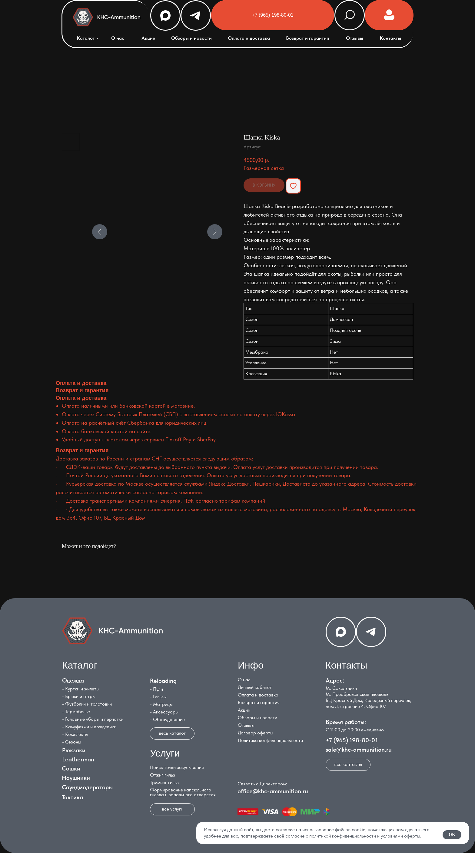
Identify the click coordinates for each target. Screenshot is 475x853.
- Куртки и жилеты (80, 689)
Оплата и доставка (249, 38)
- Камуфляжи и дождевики (89, 727)
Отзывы (354, 38)
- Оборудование (167, 719)
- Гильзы (158, 697)
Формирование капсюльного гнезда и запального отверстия (183, 792)
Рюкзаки (73, 750)
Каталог (86, 38)
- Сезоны (71, 742)
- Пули (156, 689)
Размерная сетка (264, 168)
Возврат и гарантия (307, 38)
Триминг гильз (164, 782)
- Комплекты (75, 734)
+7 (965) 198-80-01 (352, 740)
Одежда (73, 680)
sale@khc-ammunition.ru (359, 749)
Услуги (165, 753)
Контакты (390, 38)
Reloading (163, 680)
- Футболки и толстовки (87, 704)
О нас (117, 38)
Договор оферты (255, 733)
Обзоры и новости (191, 38)
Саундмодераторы (87, 787)
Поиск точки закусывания (177, 767)
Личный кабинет (255, 687)
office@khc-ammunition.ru (273, 791)
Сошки (71, 768)
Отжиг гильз (162, 775)
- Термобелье (76, 711)
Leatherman (78, 759)
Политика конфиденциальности (270, 740)
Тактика (72, 797)
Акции (148, 38)
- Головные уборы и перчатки (92, 719)
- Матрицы (161, 704)
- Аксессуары (164, 712)
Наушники (76, 777)
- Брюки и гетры (78, 696)
